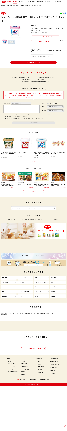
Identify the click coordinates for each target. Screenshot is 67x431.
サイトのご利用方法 (32, 424)
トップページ (3, 5)
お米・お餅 (53, 301)
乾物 (52, 305)
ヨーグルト (17, 5)
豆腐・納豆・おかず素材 (24, 315)
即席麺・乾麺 (21, 305)
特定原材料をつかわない (13, 416)
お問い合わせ (53, 415)
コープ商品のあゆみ (54, 403)
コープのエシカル (48, 1)
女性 (56, 103)
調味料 (36, 301)
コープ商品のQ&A (58, 1)
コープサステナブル (25, 406)
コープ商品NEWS (31, 1)
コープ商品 (6, 1)
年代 (43, 106)
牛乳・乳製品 (12, 5)
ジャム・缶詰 (38, 315)
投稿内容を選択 (6, 103)
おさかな (53, 315)
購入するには (40, 1)
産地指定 (23, 419)
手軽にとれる (24, 408)
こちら (28, 83)
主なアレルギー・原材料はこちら (41, 36)
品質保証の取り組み (54, 406)
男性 (50, 103)
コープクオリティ (11, 408)
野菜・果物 (4, 301)
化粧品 (36, 319)
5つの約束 (39, 406)
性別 (43, 103)
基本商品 (9, 406)
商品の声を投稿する (38, 41)
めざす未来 (39, 409)
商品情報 (15, 1)
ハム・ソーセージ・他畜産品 (41, 305)
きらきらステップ (11, 411)
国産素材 (23, 416)
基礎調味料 (4, 319)
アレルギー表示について (55, 409)
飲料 (3, 315)
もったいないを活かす (25, 414)
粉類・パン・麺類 (22, 301)
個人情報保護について (44, 424)
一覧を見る (33, 161)
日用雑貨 (53, 319)
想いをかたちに (22, 1)
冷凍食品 (20, 319)
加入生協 (44, 110)
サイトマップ (53, 418)
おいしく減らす (24, 411)
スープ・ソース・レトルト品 (8, 310)
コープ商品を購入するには (33, 62)
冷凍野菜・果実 (54, 310)
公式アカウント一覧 (33, 393)
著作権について (34, 118)
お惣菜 (20, 310)
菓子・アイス (38, 310)
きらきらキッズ (11, 414)
